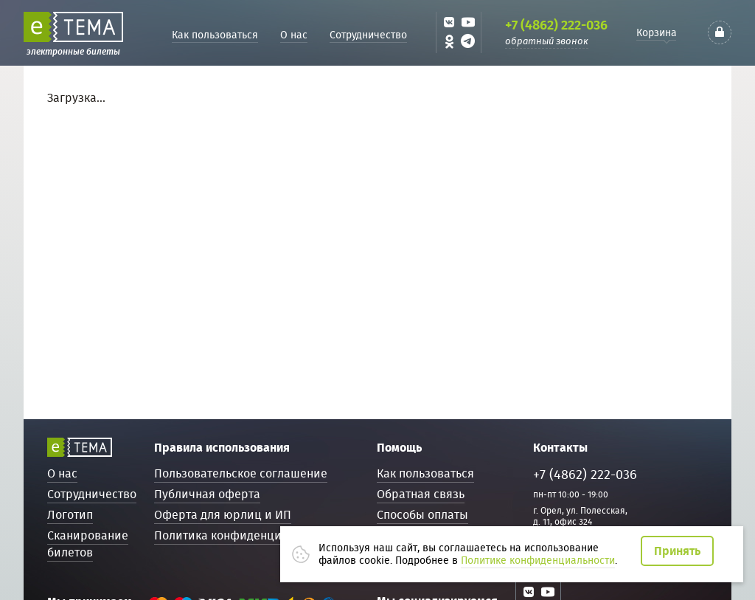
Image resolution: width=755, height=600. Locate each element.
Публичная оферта (207, 494)
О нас (293, 34)
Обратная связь (421, 494)
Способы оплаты (422, 514)
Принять (677, 550)
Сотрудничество (368, 34)
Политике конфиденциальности (538, 560)
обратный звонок (546, 41)
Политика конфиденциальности (243, 535)
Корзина (656, 32)
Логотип (70, 514)
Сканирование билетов (87, 544)
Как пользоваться (215, 34)
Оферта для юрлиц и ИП (222, 514)
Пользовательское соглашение (240, 473)
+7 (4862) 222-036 (556, 25)
